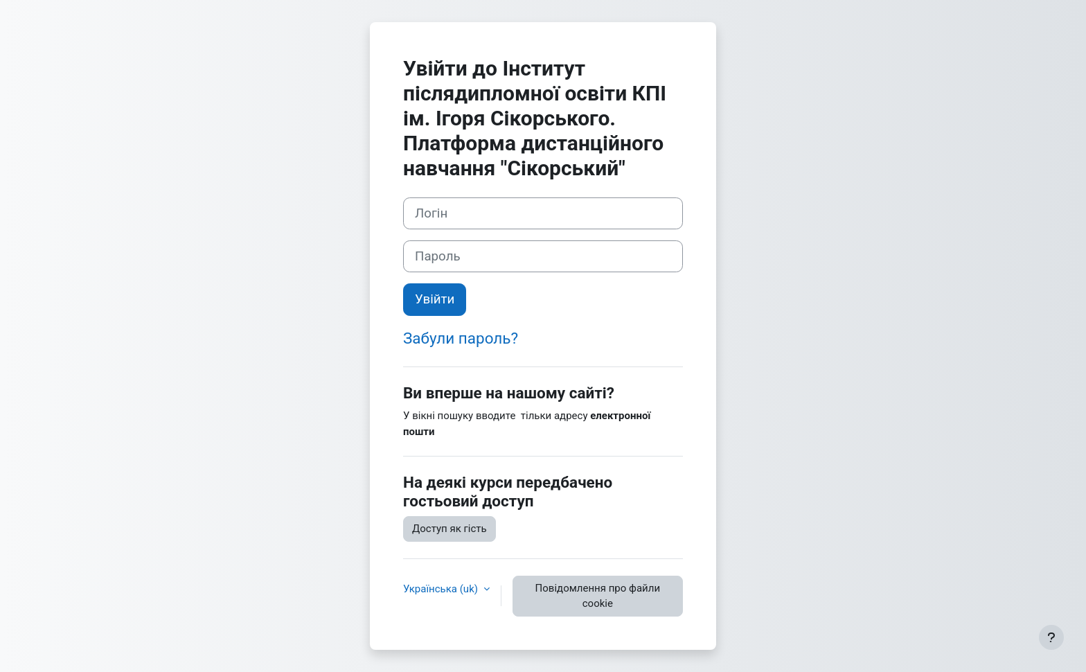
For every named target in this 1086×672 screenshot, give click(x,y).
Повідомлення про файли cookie (597, 596)
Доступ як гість (449, 528)
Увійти (434, 299)
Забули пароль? (460, 338)
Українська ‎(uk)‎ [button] (442, 589)
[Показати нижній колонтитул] (1051, 637)
